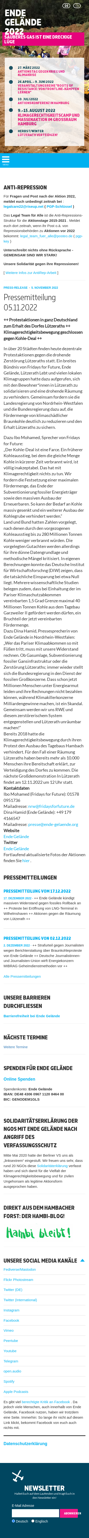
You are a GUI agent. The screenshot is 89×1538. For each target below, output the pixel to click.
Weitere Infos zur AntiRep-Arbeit (31, 273)
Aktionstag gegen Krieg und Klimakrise (41, 73)
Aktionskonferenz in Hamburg (43, 103)
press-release (16, 287)
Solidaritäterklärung (53, 1166)
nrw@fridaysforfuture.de (51, 806)
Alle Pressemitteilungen (22, 976)
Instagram (11, 1310)
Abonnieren (71, 1513)
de (66, 6)
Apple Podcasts (16, 1392)
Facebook (11, 1320)
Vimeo (9, 1330)
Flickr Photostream (18, 1280)
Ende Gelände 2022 (23, 22)
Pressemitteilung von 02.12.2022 (37, 938)
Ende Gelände (16, 836)
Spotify (9, 1381)
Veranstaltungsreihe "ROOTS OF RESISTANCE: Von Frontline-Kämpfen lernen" (48, 88)
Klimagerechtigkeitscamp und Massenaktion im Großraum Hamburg (49, 119)
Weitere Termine (16, 1047)
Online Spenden (19, 1079)
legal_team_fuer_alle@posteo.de (47, 236)
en (77, 6)
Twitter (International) (20, 1300)
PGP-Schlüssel (60, 206)
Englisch (41, 1521)
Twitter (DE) (13, 1290)
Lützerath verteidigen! (38, 135)
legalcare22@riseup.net (24, 206)
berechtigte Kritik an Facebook (46, 1402)
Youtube (10, 1351)
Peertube (11, 1341)
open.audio (12, 1371)
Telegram (11, 1361)
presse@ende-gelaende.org (53, 824)
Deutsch (22, 1521)
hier (26, 860)
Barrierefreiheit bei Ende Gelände (32, 1016)
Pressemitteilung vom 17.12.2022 (37, 891)
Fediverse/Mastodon (20, 1269)
